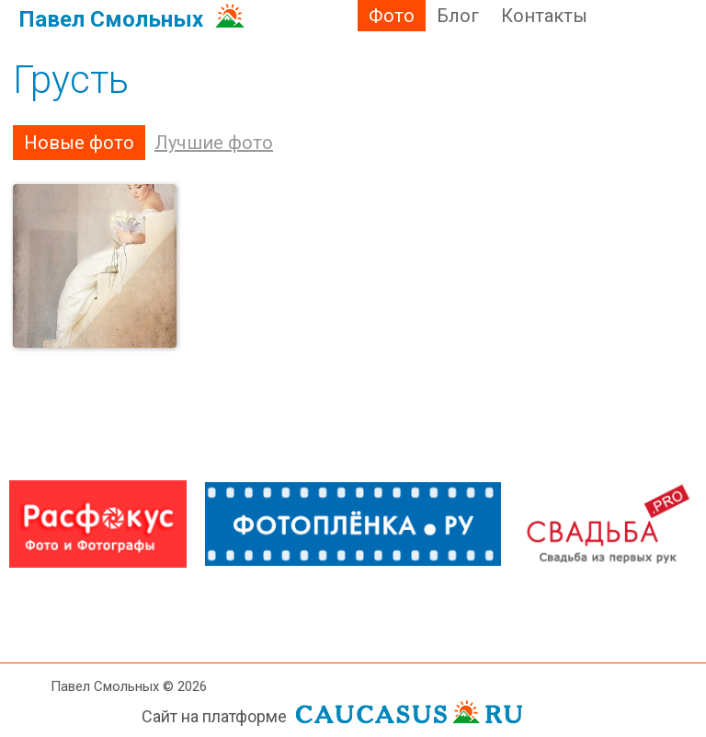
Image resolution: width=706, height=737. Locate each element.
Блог (458, 16)
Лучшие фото (213, 143)
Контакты (544, 16)
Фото (392, 16)
